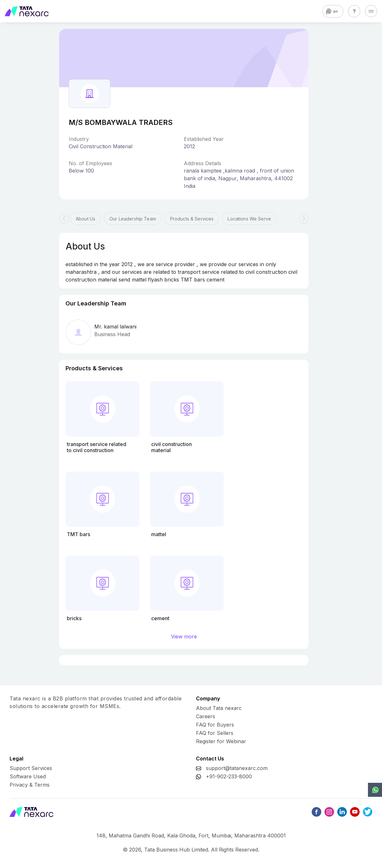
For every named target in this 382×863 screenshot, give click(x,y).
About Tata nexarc (219, 708)
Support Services (31, 768)
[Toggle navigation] (371, 11)
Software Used (28, 776)
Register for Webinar (221, 741)
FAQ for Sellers (214, 733)
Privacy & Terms (30, 785)
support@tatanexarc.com (237, 768)
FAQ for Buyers (215, 724)
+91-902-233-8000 (229, 776)
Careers (205, 716)
